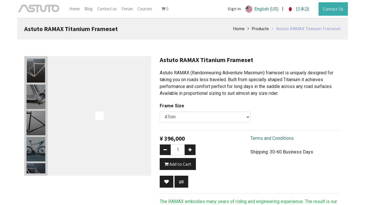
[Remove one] (165, 149)
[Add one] (190, 149)
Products (260, 28)
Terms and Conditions (272, 138)
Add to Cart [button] (177, 164)
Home (239, 28)
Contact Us (333, 9)
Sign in (234, 8)
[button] (166, 182)
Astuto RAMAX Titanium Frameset (308, 28)
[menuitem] (74, 9)
